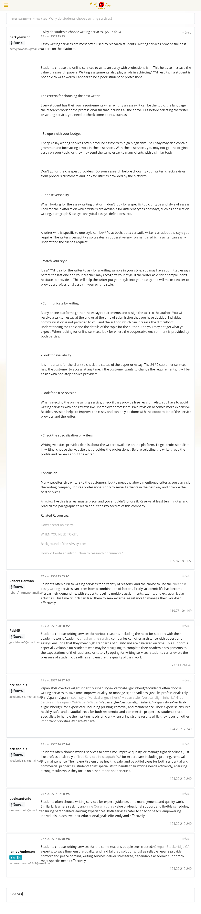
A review (47, 501)
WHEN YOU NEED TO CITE (60, 534)
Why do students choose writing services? (81, 18)
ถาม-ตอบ (40, 18)
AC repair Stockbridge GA (170, 846)
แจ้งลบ (187, 32)
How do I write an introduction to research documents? (82, 553)
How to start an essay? (57, 525)
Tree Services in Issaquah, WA (99, 756)
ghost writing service (95, 638)
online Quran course (99, 806)
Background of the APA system (63, 544)
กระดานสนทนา (20, 18)
